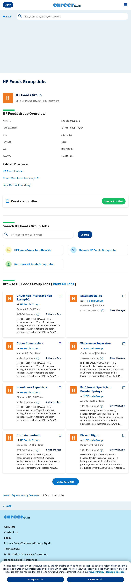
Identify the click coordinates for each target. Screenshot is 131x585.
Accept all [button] (33, 579)
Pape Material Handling (16, 185)
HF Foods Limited (13, 171)
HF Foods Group (29, 304)
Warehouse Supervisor (95, 343)
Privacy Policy (96, 571)
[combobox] (38, 234)
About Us (9, 526)
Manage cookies (115, 571)
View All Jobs (63, 283)
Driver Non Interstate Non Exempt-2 (34, 297)
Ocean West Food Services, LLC (21, 178)
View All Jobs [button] (65, 482)
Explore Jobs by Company (25, 495)
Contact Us (11, 532)
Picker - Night (89, 435)
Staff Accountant (28, 435)
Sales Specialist (91, 296)
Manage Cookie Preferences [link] (20, 559)
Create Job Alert (113, 201)
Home (6, 495)
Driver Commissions (30, 343)
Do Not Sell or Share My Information (25, 554)
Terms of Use (12, 548)
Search (85, 234)
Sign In (8, 4)
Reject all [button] (93, 579)
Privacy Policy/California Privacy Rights (27, 543)
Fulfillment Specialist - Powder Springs (96, 389)
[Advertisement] (65, 49)
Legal (7, 537)
